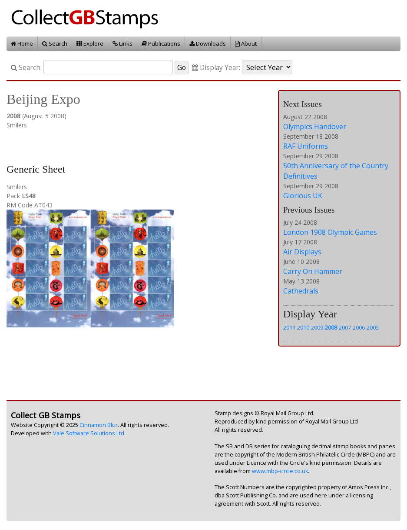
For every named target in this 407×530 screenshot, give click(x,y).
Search (54, 43)
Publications (161, 43)
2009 (317, 327)
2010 (303, 327)
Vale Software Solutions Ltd (88, 433)
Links (122, 43)
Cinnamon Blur (98, 425)
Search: (26, 67)
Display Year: (216, 67)
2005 (373, 327)
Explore (89, 43)
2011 (289, 327)
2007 (345, 327)
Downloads (207, 43)
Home (22, 43)
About (246, 43)
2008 (331, 327)
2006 (359, 327)
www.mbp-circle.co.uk (280, 471)
